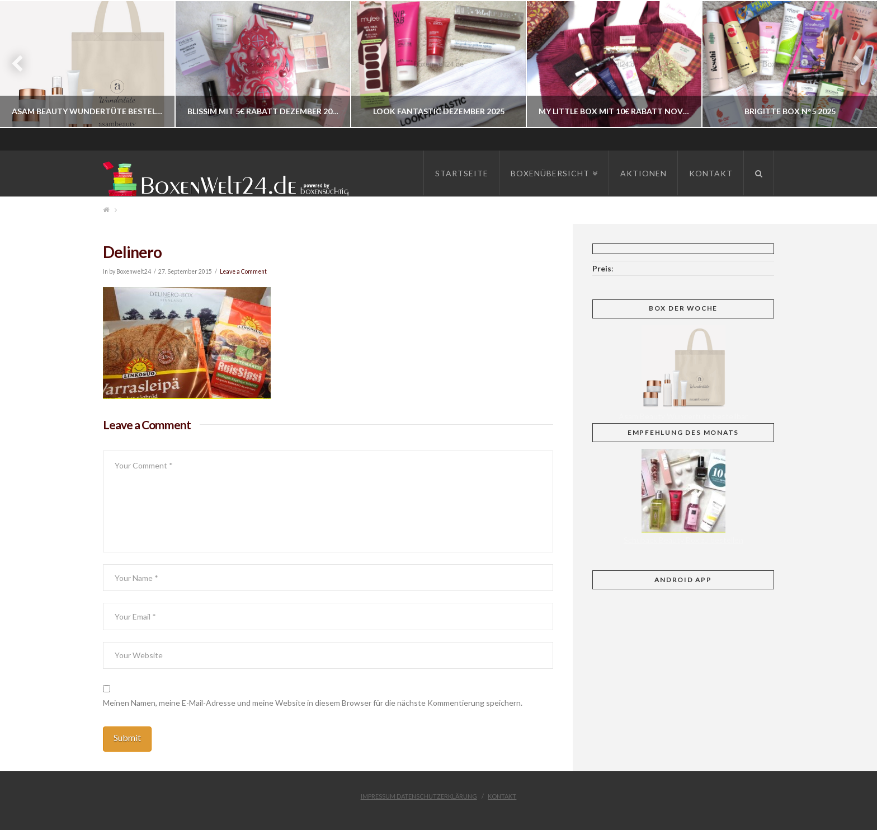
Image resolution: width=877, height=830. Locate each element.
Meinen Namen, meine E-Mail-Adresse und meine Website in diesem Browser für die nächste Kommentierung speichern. (312, 702)
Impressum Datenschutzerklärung (419, 796)
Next (853, 64)
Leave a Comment (243, 271)
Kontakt (502, 796)
